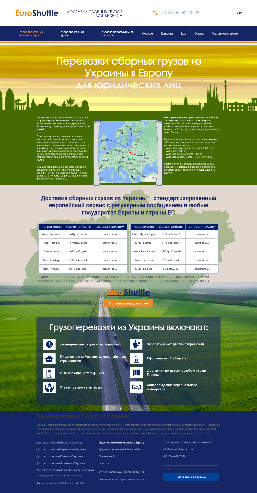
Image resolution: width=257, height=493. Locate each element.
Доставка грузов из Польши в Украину (58, 456)
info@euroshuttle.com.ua (177, 449)
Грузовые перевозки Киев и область (117, 33)
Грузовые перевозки (225, 33)
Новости (147, 33)
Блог (183, 33)
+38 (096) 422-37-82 (181, 12)
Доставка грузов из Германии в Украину (60, 449)
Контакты (167, 33)
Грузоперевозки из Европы (71, 33)
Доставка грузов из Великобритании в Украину (63, 469)
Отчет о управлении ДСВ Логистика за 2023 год (59, 475)
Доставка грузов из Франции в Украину (59, 462)
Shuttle (36, 13)
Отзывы (199, 33)
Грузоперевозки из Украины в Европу (30, 33)
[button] (128, 303)
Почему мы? (106, 456)
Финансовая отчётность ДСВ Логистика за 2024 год (123, 479)
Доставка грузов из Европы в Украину (58, 442)
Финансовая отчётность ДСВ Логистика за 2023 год (61, 482)
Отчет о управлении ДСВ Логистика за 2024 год (121, 471)
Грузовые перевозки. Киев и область (120, 449)
